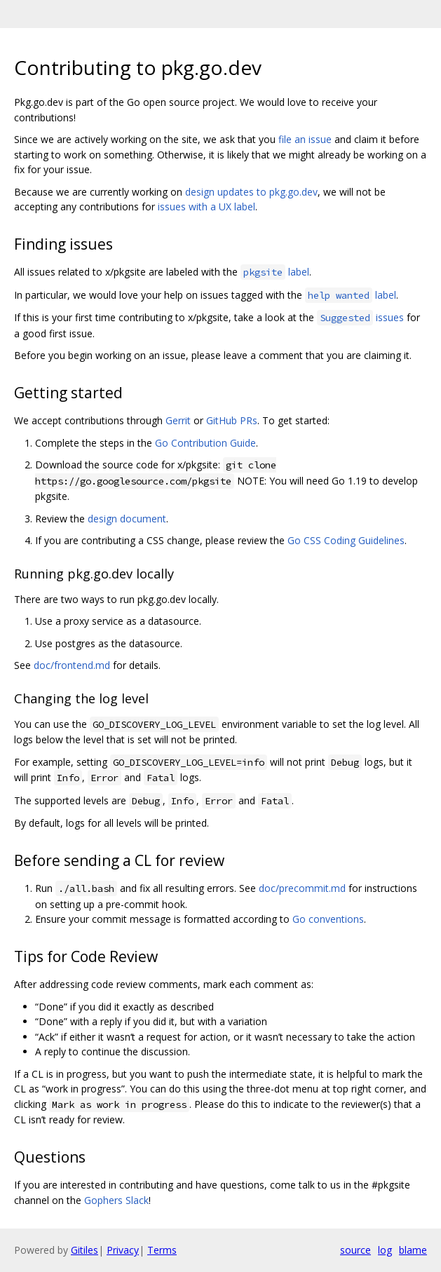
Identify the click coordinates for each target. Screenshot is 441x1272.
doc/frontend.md (72, 665)
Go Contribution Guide (205, 442)
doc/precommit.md (302, 888)
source (355, 1250)
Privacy (123, 1250)
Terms (162, 1250)
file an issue (305, 139)
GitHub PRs (231, 420)
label (274, 271)
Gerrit (178, 420)
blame (413, 1250)
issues (360, 317)
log (385, 1250)
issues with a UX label (206, 206)
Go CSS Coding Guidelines (346, 540)
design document (127, 518)
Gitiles (84, 1250)
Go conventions (328, 919)
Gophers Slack (116, 1200)
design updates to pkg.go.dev (251, 191)
